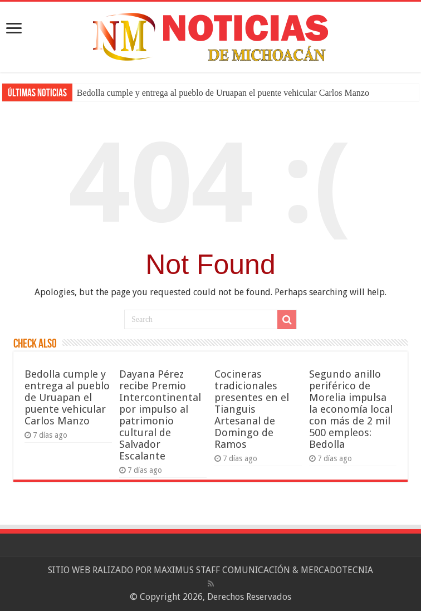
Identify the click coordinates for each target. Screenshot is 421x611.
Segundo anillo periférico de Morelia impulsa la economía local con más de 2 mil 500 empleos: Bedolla (351, 409)
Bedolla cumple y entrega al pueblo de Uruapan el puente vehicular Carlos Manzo (223, 92)
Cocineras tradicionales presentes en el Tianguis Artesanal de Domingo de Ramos (251, 409)
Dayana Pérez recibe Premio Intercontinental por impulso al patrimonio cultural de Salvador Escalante (160, 415)
